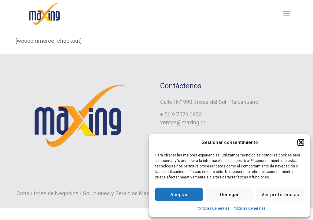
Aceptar (179, 194)
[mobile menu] (287, 14)
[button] (301, 142)
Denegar (229, 194)
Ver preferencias (280, 194)
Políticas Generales (213, 208)
